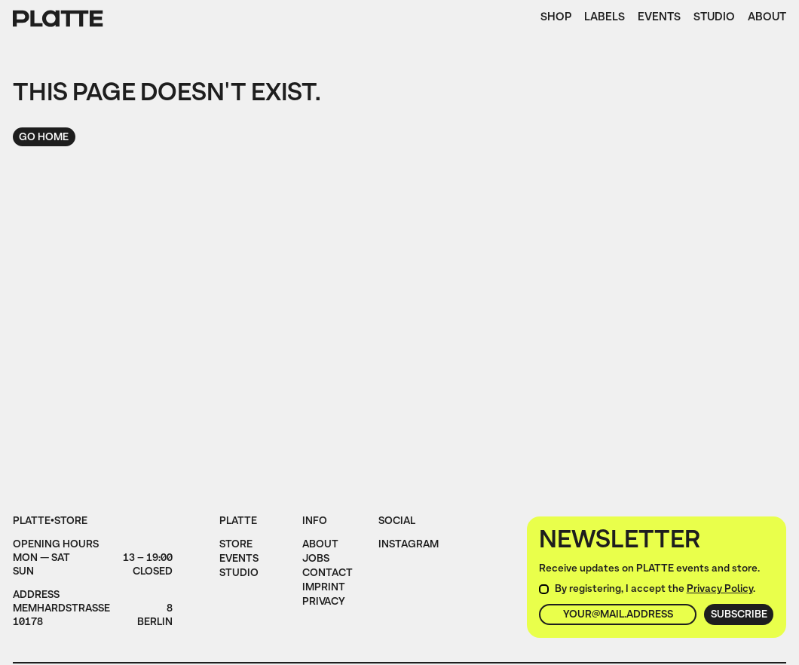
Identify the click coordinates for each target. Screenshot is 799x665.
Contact (327, 574)
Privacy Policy (720, 589)
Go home (44, 137)
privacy (323, 602)
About (767, 19)
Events (659, 19)
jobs (315, 559)
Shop (555, 19)
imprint (323, 588)
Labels (604, 19)
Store (236, 545)
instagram (408, 545)
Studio (714, 19)
